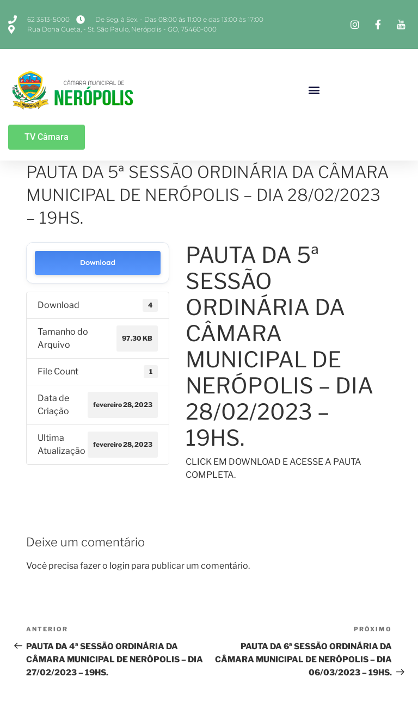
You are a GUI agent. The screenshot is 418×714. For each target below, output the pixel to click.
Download (97, 262)
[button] (314, 90)
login (119, 566)
